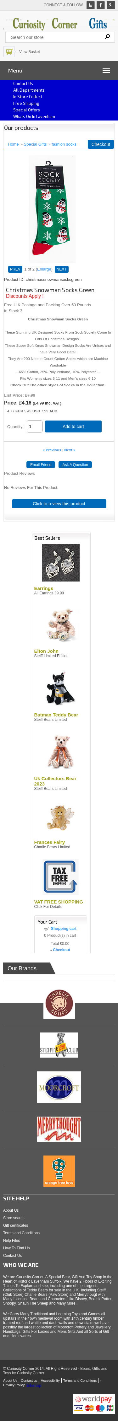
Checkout (101, 144)
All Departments (29, 90)
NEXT (62, 269)
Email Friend (40, 465)
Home (13, 144)
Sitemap (33, 1385)
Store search (14, 1218)
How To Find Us (16, 1248)
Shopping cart (63, 928)
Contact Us (12, 1255)
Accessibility (50, 1380)
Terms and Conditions (21, 1233)
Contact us (23, 83)
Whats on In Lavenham (34, 116)
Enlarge (44, 269)
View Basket (29, 52)
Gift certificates (15, 1225)
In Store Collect (27, 96)
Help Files (11, 1240)
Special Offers (26, 109)
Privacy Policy (14, 1385)
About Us (11, 1210)
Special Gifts (35, 144)
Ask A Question (75, 465)
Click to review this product (59, 503)
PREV (15, 269)
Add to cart (73, 426)
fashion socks (64, 144)
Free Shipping (26, 103)
